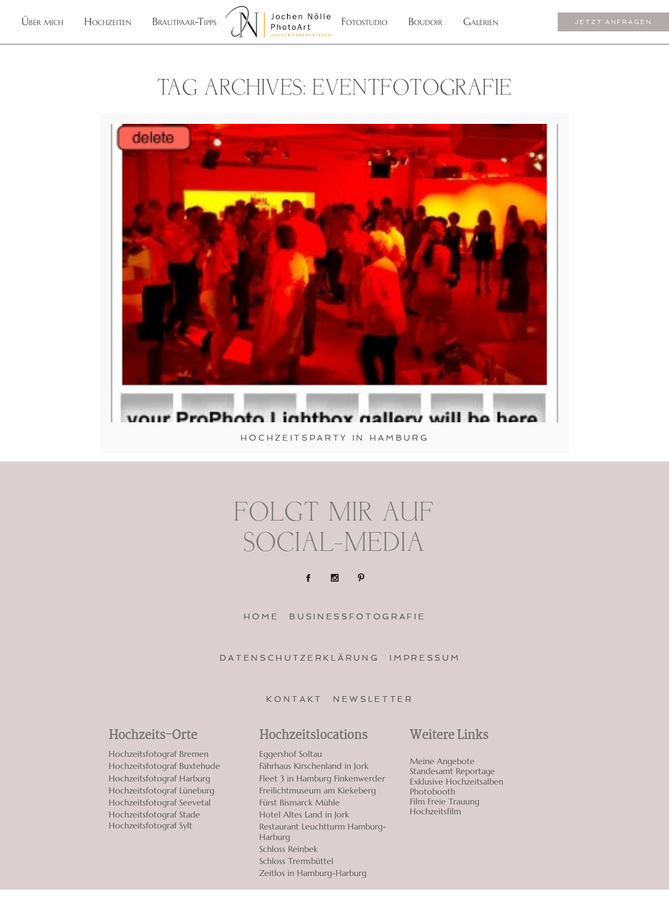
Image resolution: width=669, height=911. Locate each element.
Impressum (424, 658)
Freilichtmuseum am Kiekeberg (317, 790)
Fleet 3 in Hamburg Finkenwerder (322, 778)
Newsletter (373, 699)
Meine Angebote (442, 761)
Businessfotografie (357, 616)
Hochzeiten (107, 21)
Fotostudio (364, 21)
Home (261, 616)
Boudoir (425, 21)
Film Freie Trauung (444, 801)
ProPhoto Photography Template (548, 900)
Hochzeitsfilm (435, 811)
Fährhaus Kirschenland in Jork (313, 765)
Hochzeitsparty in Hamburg (334, 438)
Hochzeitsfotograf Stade (154, 814)
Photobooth (432, 792)
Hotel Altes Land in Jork (304, 814)
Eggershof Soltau (290, 753)
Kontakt (294, 699)
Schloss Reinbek (288, 849)
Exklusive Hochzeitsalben (456, 782)
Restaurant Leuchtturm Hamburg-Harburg (322, 831)
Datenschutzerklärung (299, 658)
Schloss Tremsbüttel (296, 861)
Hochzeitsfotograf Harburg (159, 778)
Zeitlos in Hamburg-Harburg (312, 873)
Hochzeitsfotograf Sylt (150, 826)
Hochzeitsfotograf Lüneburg (161, 790)
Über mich (42, 21)
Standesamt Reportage (452, 771)
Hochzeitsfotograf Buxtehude (164, 765)
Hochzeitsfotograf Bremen (159, 753)
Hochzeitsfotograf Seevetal (160, 802)
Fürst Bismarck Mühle (299, 802)
